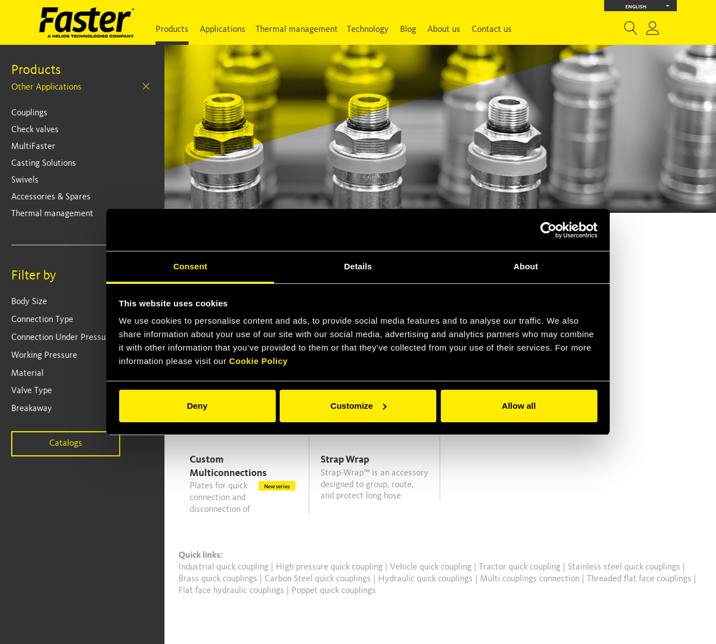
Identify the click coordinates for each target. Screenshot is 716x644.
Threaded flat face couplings (640, 579)
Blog (408, 29)
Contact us (492, 29)
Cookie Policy (258, 361)
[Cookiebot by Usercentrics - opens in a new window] (548, 230)
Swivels (25, 180)
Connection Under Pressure (62, 337)
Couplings (29, 113)
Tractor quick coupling (521, 567)
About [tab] (526, 266)
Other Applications (46, 87)
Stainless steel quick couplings (625, 567)
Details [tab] (358, 266)
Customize (359, 405)
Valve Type (31, 390)
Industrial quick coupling (223, 567)
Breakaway (31, 408)
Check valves (35, 129)
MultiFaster (33, 146)
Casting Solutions (43, 163)
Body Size (29, 301)
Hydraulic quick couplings (426, 579)
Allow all (519, 405)
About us (443, 29)
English (647, 6)
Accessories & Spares (51, 197)
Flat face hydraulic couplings (232, 590)
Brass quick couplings (219, 579)
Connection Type (42, 319)
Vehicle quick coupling (432, 567)
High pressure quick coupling (330, 567)
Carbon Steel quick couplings (319, 579)
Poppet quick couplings (333, 590)
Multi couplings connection (531, 579)
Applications (223, 29)
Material (27, 373)
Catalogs (65, 443)
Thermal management (297, 29)
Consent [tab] (190, 266)
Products (172, 29)
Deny (197, 405)
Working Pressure (44, 355)
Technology (368, 29)
